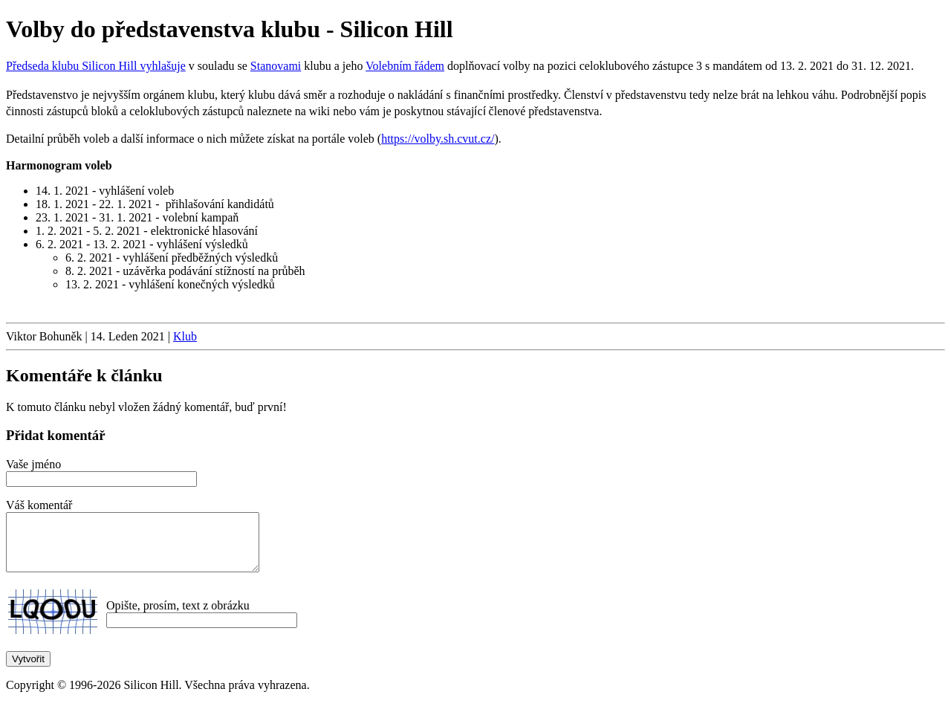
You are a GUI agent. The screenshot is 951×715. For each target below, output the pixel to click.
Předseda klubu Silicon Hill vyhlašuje (96, 65)
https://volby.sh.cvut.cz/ (437, 138)
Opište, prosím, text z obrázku (178, 616)
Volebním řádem (405, 65)
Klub (185, 336)
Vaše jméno (33, 464)
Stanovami (275, 65)
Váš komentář (39, 505)
